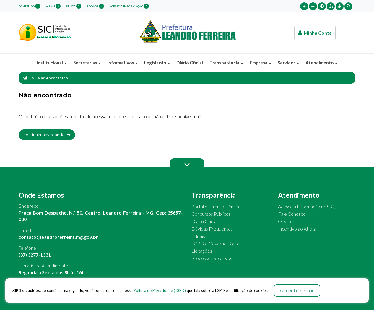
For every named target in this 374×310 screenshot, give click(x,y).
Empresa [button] (260, 62)
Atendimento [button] (321, 62)
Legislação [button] (157, 62)
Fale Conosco (292, 214)
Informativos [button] (122, 62)
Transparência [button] (226, 62)
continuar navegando (46, 134)
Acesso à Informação (129, 6)
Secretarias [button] (87, 62)
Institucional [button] (52, 62)
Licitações (201, 251)
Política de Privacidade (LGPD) (160, 290)
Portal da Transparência (215, 206)
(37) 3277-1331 (35, 254)
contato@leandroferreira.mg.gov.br (58, 237)
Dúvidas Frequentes (212, 228)
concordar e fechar (297, 290)
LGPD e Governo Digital (215, 243)
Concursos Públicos (211, 214)
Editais (198, 236)
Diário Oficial (189, 62)
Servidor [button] (288, 62)
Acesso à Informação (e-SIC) (307, 206)
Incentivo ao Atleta (297, 228)
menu (53, 6)
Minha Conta (315, 32)
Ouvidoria (288, 221)
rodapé (95, 6)
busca (73, 6)
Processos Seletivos (211, 258)
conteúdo (29, 6)
